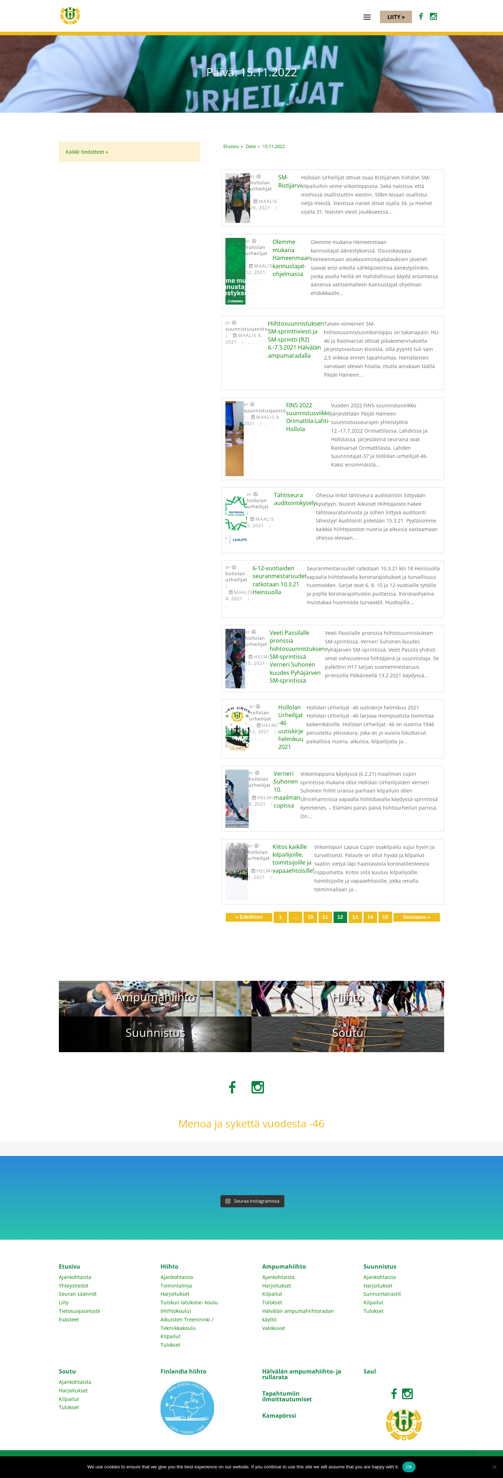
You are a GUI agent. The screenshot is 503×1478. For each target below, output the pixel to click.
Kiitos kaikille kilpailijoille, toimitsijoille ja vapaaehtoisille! (293, 859)
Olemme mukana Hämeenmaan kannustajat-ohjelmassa (292, 258)
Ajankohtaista (75, 1277)
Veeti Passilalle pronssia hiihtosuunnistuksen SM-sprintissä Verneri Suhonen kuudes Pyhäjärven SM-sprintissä (297, 656)
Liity (63, 1302)
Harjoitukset (175, 1293)
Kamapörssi (279, 1416)
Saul (370, 1371)
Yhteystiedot (73, 1285)
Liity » (396, 16)
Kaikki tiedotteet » (87, 151)
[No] (494, 1467)
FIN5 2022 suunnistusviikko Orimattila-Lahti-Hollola (308, 417)
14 (370, 917)
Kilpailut (171, 1336)
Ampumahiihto (284, 1266)
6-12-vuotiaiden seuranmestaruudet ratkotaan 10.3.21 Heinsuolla (280, 580)
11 (325, 917)
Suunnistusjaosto (246, 329)
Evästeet (69, 1319)
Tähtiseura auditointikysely (295, 499)
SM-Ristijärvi (289, 181)
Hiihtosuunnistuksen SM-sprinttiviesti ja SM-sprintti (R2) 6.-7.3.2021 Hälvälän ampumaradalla (296, 340)
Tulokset (171, 1344)
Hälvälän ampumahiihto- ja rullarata (301, 1374)
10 (310, 917)
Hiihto (169, 1266)
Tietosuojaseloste (79, 1311)
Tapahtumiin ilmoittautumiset (287, 1396)
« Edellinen (249, 917)
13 (355, 917)
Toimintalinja (176, 1285)
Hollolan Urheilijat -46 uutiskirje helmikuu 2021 (290, 727)
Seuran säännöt (78, 1293)
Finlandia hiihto (184, 1371)
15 (385, 917)
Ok (409, 1466)
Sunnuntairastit (382, 1293)
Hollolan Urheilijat (261, 186)
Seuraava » (416, 917)
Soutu (67, 1371)
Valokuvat (273, 1328)
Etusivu (69, 1266)
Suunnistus (380, 1266)
